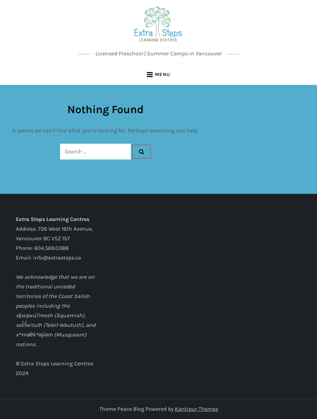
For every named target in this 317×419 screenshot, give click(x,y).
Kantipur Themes (196, 409)
